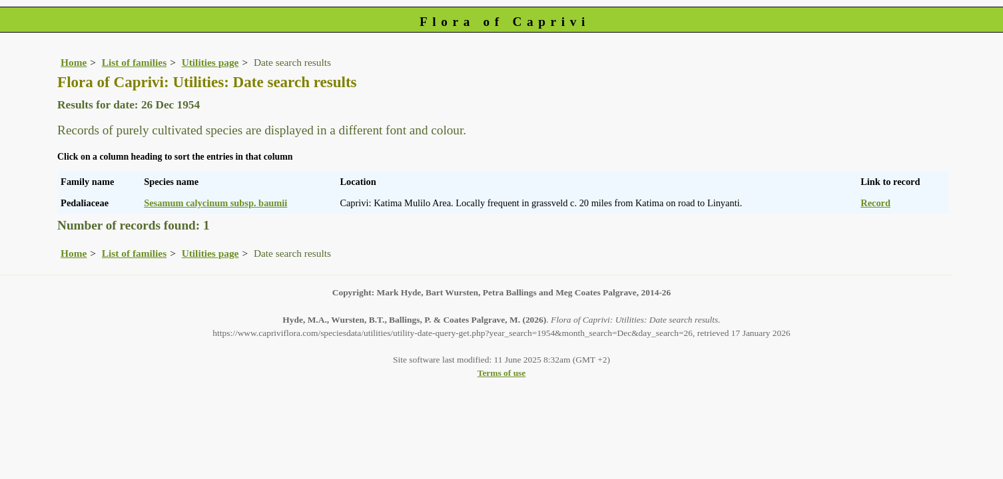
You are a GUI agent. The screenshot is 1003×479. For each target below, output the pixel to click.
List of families (134, 62)
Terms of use (502, 373)
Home (74, 62)
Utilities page (210, 62)
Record (875, 203)
